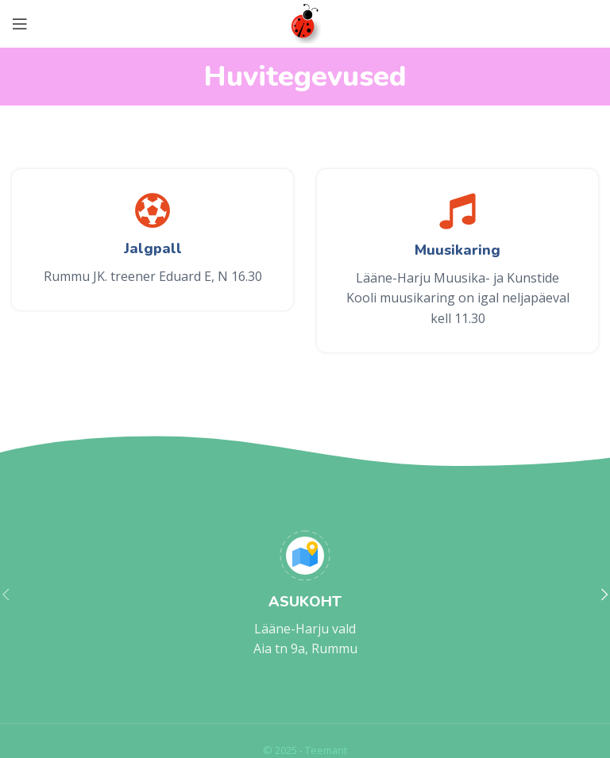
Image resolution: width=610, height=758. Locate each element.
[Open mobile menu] (20, 24)
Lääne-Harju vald (305, 628)
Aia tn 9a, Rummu (305, 648)
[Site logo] (305, 22)
